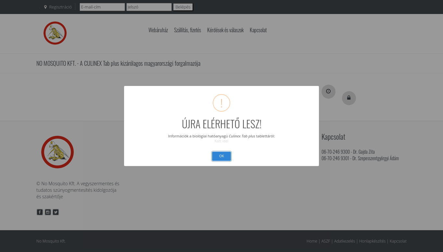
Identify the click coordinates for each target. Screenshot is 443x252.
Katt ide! (221, 140)
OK (221, 156)
